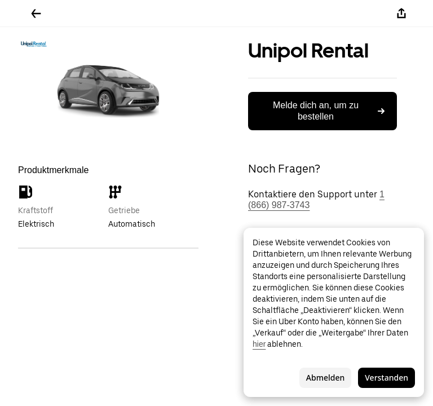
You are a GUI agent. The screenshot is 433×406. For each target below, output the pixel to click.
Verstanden (386, 377)
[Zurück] (36, 13)
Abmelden (325, 377)
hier (259, 343)
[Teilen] (401, 13)
